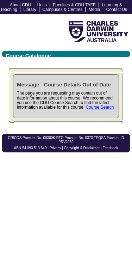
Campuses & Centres (62, 9)
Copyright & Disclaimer (82, 148)
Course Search (100, 107)
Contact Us (116, 9)
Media (94, 9)
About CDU (20, 4)
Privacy (55, 148)
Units (42, 4)
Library (29, 9)
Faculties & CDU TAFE (74, 4)
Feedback (110, 148)
